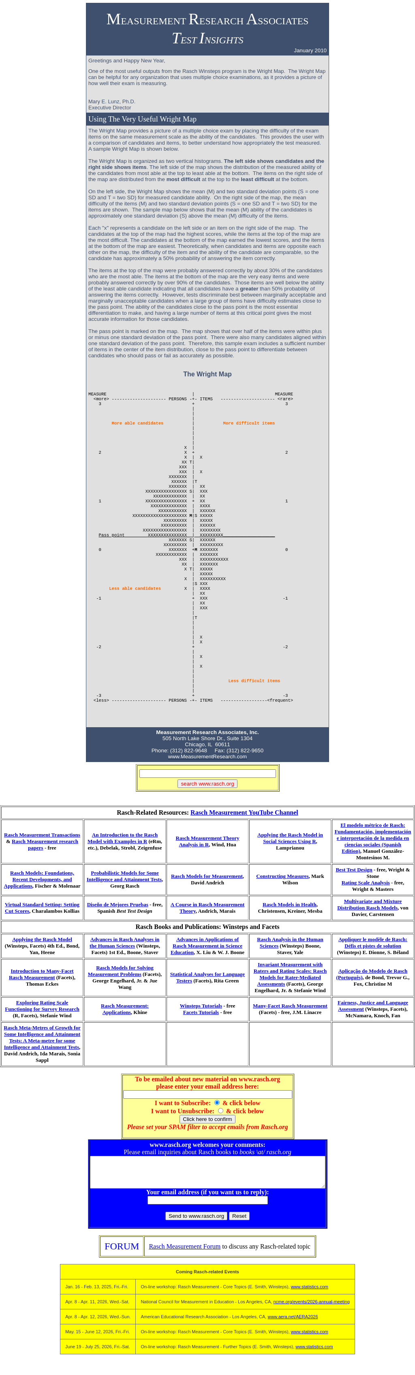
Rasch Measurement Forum (184, 1252)
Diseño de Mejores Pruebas (117, 904)
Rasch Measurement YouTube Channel (244, 812)
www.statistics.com (309, 1292)
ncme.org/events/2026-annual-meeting (312, 1307)
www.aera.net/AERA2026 (292, 1322)
